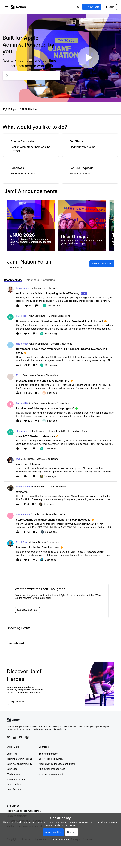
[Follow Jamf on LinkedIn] (14, 737)
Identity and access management (24, 810)
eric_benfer (22, 343)
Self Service (13, 805)
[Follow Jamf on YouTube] (20, 737)
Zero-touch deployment (51, 758)
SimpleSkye (22, 542)
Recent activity (13, 279)
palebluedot (22, 315)
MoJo (19, 375)
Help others (32, 279)
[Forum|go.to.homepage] (18, 7)
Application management (52, 769)
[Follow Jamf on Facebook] (33, 737)
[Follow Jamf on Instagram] (27, 737)
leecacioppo (22, 288)
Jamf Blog (12, 769)
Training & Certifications (19, 758)
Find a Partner (14, 784)
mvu (18, 459)
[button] (60, 839)
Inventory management (51, 774)
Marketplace (13, 774)
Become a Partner (16, 779)
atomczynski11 (23, 431)
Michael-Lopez (24, 486)
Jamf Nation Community (19, 763)
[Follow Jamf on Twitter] (8, 737)
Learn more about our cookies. (61, 825)
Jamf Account (14, 789)
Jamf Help (12, 753)
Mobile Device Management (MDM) (57, 763)
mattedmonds (23, 514)
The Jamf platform (48, 753)
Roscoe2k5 (22, 403)
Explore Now (17, 701)
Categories (48, 279)
